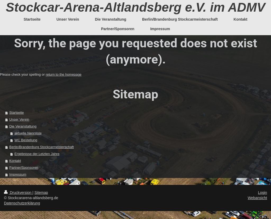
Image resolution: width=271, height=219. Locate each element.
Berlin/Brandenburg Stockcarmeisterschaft (41, 147)
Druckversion (18, 192)
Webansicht (257, 198)
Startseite (16, 113)
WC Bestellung (26, 140)
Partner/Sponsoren (23, 168)
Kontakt (15, 161)
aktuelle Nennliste (28, 133)
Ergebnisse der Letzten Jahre (37, 154)
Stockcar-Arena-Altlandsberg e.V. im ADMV (135, 7)
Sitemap (41, 192)
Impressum (17, 174)
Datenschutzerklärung (22, 203)
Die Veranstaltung (23, 126)
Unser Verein (19, 119)
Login (262, 192)
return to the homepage (64, 74)
